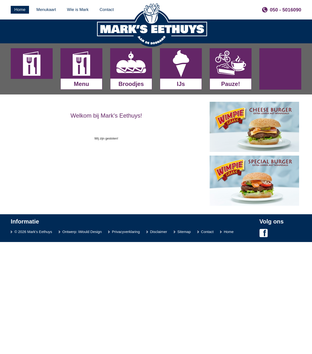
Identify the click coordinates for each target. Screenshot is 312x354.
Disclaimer (158, 344)
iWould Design (90, 344)
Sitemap (184, 344)
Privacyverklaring (126, 344)
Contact (207, 344)
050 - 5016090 (285, 9)
